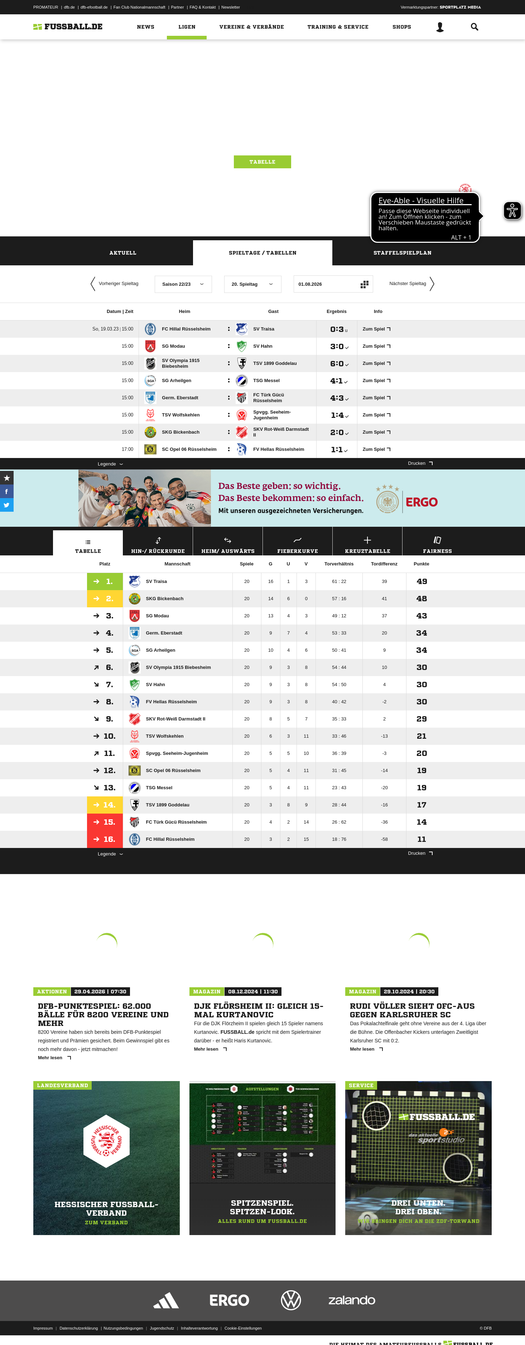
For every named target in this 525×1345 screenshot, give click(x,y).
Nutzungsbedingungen (123, 1328)
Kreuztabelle (367, 544)
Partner (177, 7)
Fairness (437, 544)
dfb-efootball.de (94, 7)
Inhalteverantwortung (199, 1328)
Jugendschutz (162, 1328)
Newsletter (230, 7)
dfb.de (69, 7)
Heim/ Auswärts (228, 544)
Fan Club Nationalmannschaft (139, 7)
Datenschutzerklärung (78, 1328)
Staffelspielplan (403, 252)
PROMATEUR (45, 7)
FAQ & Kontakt (203, 7)
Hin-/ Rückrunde (158, 544)
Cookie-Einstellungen (243, 1328)
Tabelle (262, 161)
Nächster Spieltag (413, 284)
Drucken (420, 463)
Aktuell (122, 252)
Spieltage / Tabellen (263, 252)
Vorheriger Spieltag (113, 284)
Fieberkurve (297, 544)
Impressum (43, 1328)
